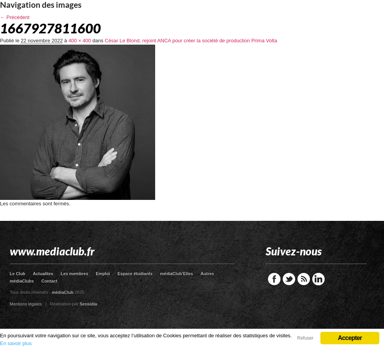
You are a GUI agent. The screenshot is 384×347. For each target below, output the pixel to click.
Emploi (103, 273)
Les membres (74, 273)
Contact (49, 281)
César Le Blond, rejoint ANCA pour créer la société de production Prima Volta (191, 40)
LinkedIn (318, 279)
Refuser (305, 338)
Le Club (17, 273)
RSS (304, 279)
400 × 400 (79, 40)
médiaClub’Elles (176, 273)
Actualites (43, 273)
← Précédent (14, 17)
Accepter (350, 338)
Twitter (289, 279)
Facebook (274, 279)
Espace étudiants (135, 273)
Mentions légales (26, 304)
